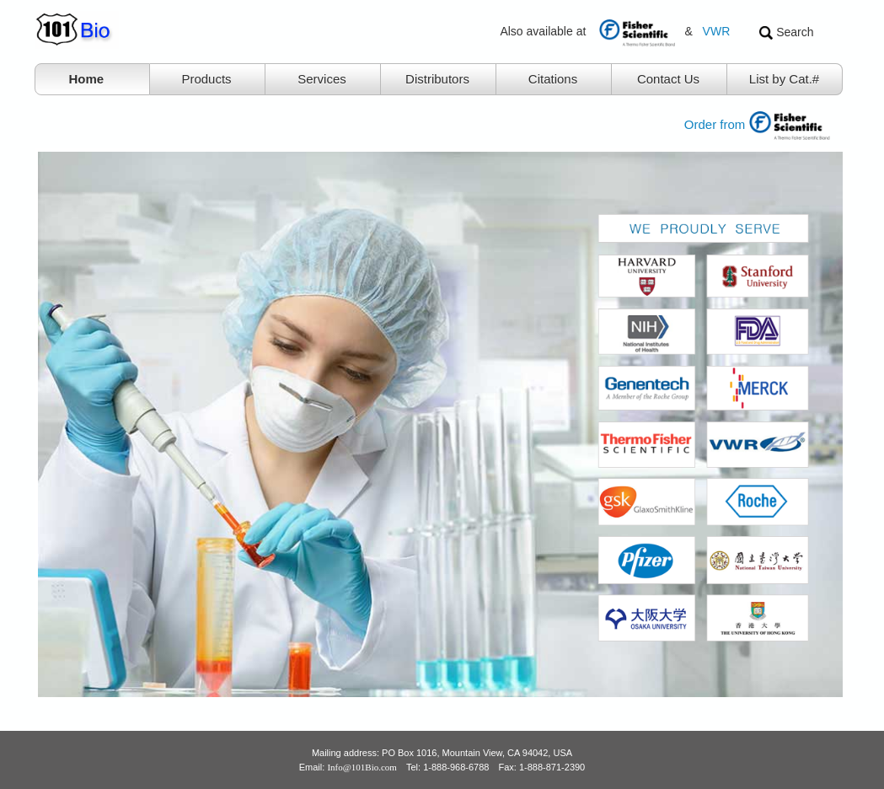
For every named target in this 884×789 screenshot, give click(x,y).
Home (86, 79)
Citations (552, 79)
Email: (348, 767)
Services (321, 79)
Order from (767, 124)
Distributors (437, 79)
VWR (717, 31)
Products (206, 79)
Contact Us (668, 79)
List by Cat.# (784, 79)
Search (786, 32)
